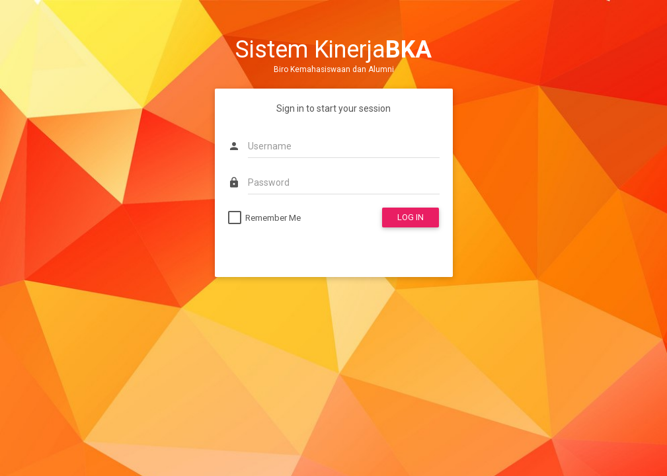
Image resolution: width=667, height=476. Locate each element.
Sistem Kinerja (333, 49)
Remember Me (273, 218)
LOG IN (410, 217)
